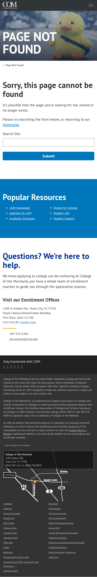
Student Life (61, 213)
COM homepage (19, 208)
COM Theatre (55, 508)
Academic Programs (22, 218)
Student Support (64, 218)
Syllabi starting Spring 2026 (16, 557)
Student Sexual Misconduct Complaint (66, 542)
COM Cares (54, 557)
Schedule (7, 503)
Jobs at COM (54, 528)
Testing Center (10, 528)
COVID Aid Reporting (58, 547)
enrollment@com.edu (23, 339)
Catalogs (7, 508)
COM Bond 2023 (10, 571)
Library (6, 547)
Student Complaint (57, 537)
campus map (28, 322)
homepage (11, 124)
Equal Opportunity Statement (62, 552)
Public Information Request (61, 523)
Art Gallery (53, 503)
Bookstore (8, 552)
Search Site (11, 133)
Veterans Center (10, 537)
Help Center (8, 523)
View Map (9, 475)
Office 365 (8, 542)
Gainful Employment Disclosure (63, 533)
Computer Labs (10, 533)
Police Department (57, 518)
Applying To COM (20, 213)
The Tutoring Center (58, 513)
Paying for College (65, 208)
